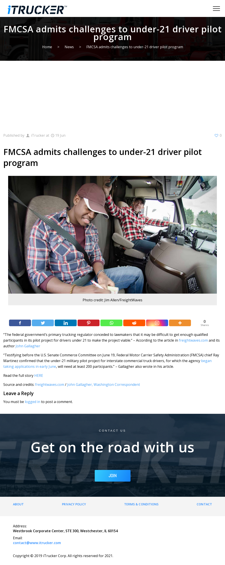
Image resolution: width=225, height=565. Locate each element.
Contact (204, 504)
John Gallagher (28, 346)
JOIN (113, 476)
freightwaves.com (193, 340)
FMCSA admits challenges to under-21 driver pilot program (134, 46)
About (18, 504)
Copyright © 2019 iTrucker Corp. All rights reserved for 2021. (63, 556)
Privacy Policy (74, 504)
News (69, 46)
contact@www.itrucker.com (37, 542)
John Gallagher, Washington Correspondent (103, 384)
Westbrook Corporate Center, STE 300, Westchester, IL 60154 (65, 530)
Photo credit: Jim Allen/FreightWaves (112, 300)
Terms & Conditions (141, 504)
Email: (17, 538)
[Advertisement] (112, 94)
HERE (38, 375)
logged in (32, 401)
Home (47, 46)
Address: (20, 526)
